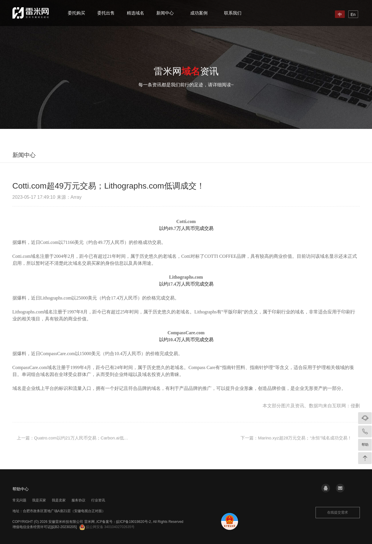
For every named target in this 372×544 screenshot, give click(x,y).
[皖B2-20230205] (64, 527)
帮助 (365, 445)
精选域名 (135, 12)
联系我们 (232, 12)
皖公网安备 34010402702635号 (107, 527)
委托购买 (76, 12)
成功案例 (199, 12)
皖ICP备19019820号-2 (133, 522)
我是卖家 (59, 500)
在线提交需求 (337, 512)
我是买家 (39, 500)
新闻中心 (165, 12)
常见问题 (19, 500)
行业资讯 (98, 500)
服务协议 (78, 500)
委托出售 (106, 12)
